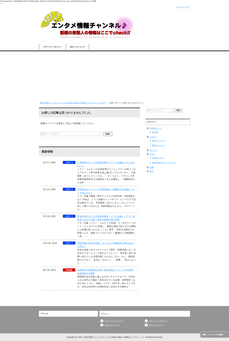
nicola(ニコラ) (158, 158)
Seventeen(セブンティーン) (164, 163)
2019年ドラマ (156, 128)
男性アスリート (158, 145)
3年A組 (155, 132)
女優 (151, 167)
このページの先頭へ (215, 335)
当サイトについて (77, 47)
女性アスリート (158, 141)
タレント (153, 150)
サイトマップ (184, 7)
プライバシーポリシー (52, 47)
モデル (152, 154)
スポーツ (153, 137)
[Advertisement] (114, 75)
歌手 (151, 171)
